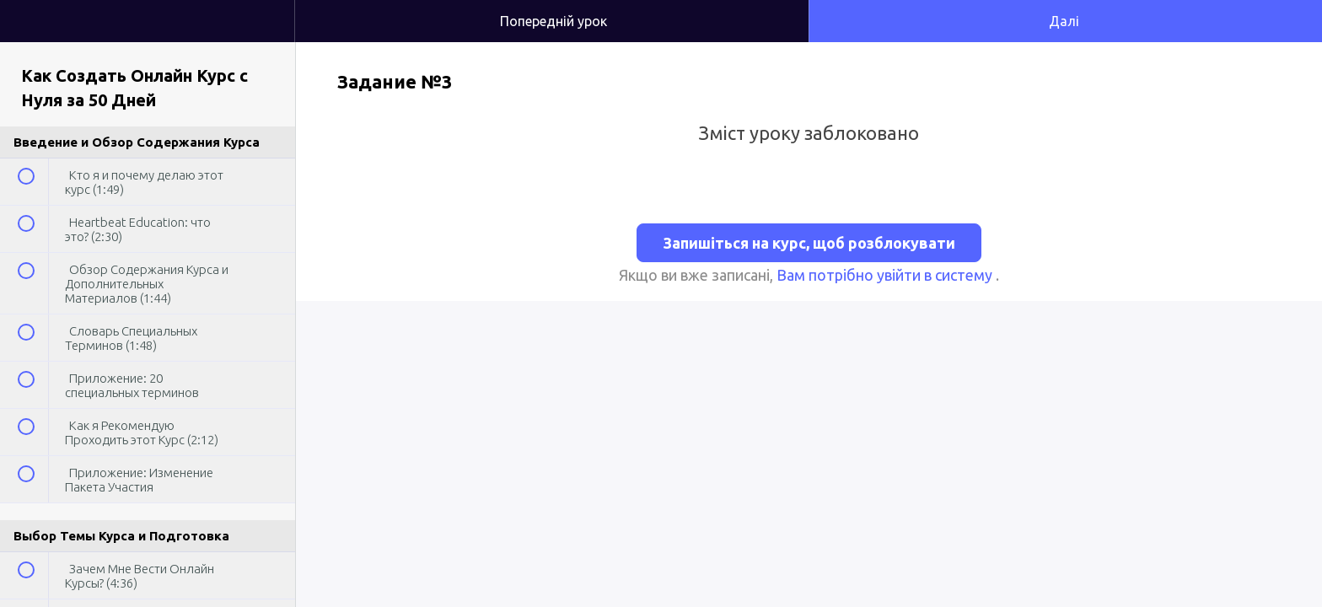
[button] (264, 8)
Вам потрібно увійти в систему (886, 274)
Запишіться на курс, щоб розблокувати (809, 242)
